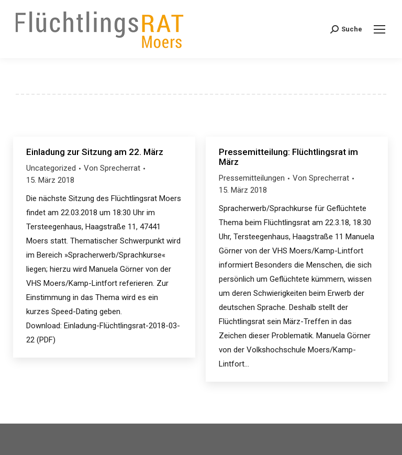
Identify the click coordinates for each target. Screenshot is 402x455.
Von (112, 168)
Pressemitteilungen (252, 178)
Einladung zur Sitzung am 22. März (94, 152)
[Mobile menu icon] (379, 29)
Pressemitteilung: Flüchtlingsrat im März (288, 157)
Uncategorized (51, 168)
